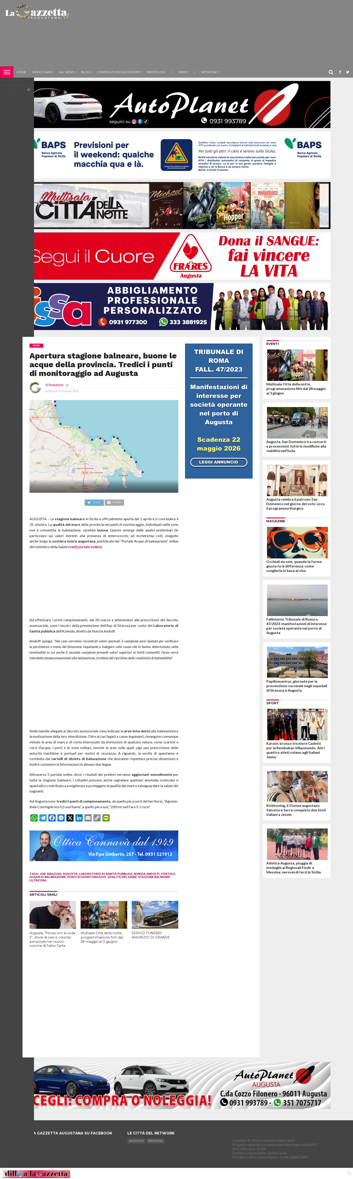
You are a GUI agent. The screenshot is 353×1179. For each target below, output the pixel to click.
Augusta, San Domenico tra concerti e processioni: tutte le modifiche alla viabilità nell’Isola (296, 446)
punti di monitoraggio (86, 877)
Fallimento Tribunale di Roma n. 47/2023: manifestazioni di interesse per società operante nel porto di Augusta (296, 626)
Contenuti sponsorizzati (118, 72)
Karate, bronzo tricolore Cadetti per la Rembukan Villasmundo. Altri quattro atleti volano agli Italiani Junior (295, 750)
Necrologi (156, 72)
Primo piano (42, 72)
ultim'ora (37, 880)
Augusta (136, 1141)
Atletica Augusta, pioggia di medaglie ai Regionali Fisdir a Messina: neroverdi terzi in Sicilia (293, 867)
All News (66, 72)
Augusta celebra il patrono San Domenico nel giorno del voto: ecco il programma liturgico (295, 503)
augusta (70, 873)
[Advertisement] (212, 34)
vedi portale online (85, 546)
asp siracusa (50, 873)
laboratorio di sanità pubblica (105, 873)
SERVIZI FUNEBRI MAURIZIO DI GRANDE (151, 935)
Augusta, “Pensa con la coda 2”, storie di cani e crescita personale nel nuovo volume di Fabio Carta (52, 939)
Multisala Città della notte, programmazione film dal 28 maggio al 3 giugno (102, 937)
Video (183, 72)
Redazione (55, 385)
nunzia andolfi (147, 873)
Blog (85, 72)
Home (21, 72)
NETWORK (209, 72)
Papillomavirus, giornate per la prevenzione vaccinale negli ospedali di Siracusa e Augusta (296, 685)
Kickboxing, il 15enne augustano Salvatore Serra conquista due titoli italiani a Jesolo (296, 810)
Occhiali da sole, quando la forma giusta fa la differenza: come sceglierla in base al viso (294, 566)
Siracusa (155, 1141)
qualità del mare (122, 877)
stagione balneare (154, 877)
